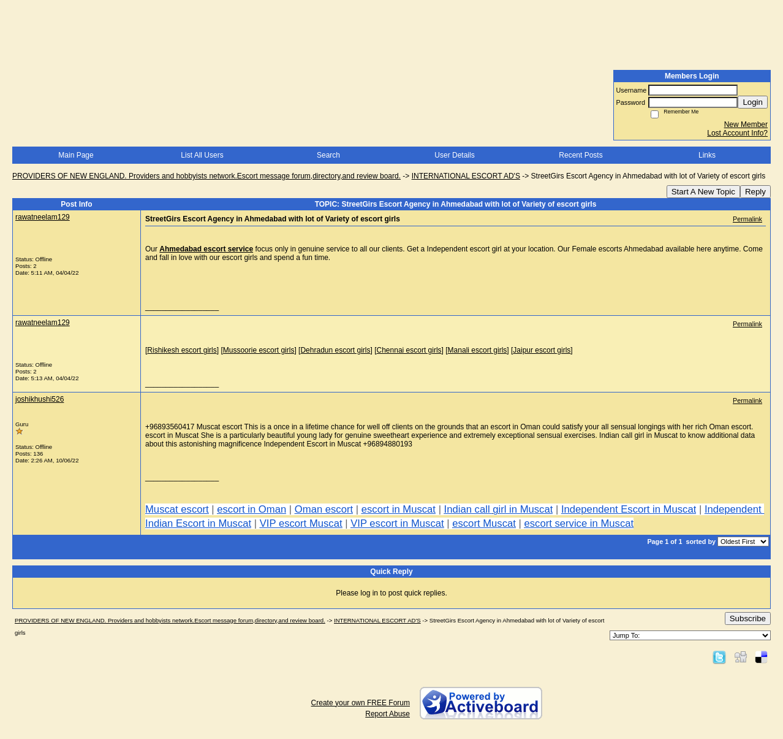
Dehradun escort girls (335, 350)
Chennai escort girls (409, 350)
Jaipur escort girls (541, 350)
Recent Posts (580, 155)
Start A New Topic (703, 191)
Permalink (747, 219)
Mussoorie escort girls (259, 350)
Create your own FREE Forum (360, 703)
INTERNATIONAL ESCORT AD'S (466, 176)
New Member (746, 124)
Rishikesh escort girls (181, 350)
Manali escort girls (477, 350)
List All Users (202, 155)
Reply (755, 191)
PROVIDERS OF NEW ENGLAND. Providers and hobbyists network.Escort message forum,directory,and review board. (206, 176)
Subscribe (748, 618)
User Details (454, 155)
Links (707, 155)
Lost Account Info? (737, 133)
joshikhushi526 (39, 399)
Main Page (75, 155)
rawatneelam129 (42, 217)
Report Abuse (387, 714)
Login (753, 102)
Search (328, 155)
